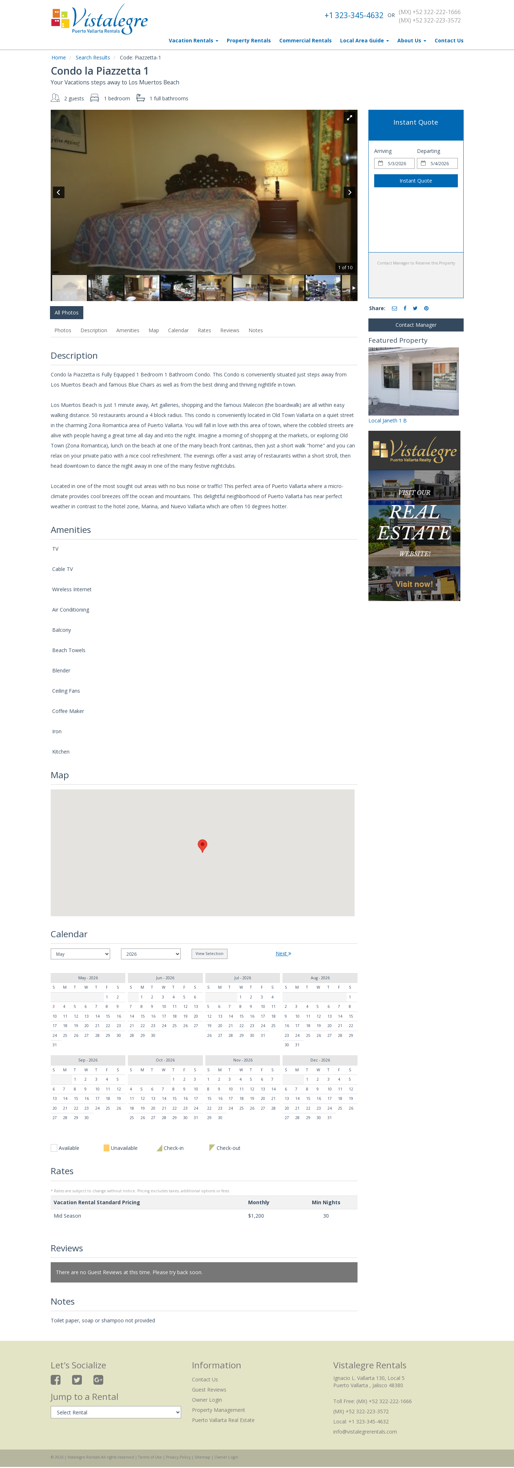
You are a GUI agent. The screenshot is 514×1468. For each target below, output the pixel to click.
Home (58, 57)
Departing (428, 150)
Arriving (383, 150)
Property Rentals (249, 40)
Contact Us (449, 40)
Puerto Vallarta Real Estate (223, 1420)
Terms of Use (150, 1457)
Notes (255, 330)
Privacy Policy (178, 1457)
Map (154, 330)
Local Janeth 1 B (387, 420)
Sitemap (202, 1457)
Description (93, 330)
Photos (62, 330)
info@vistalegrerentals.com (365, 1431)
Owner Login (207, 1399)
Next (283, 953)
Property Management (218, 1409)
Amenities (127, 330)
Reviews (229, 330)
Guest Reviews (209, 1389)
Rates (204, 330)
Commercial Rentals (305, 40)
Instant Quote (416, 180)
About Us (411, 40)
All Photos (67, 312)
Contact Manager (416, 324)
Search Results (93, 57)
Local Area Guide (364, 40)
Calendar (178, 330)
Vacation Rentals (193, 40)
